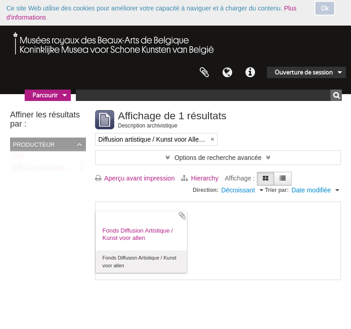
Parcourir (45, 95)
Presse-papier (204, 72)
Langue (227, 72)
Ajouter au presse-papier (182, 215)
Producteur (34, 144)
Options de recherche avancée (218, 157)
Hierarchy (200, 178)
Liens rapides (250, 72)
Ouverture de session (304, 72)
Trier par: (277, 190)
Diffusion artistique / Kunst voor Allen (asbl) (73, 169)
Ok (325, 8)
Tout (18, 157)
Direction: (205, 190)
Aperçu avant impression (135, 178)
